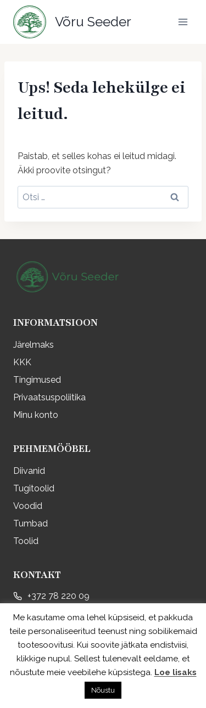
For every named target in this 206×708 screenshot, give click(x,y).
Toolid (25, 541)
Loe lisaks (175, 672)
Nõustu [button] (103, 690)
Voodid (27, 506)
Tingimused (37, 380)
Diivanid (29, 471)
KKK (22, 362)
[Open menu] (182, 21)
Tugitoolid (33, 488)
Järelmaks (33, 344)
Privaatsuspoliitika (49, 397)
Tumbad (30, 523)
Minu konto (35, 415)
